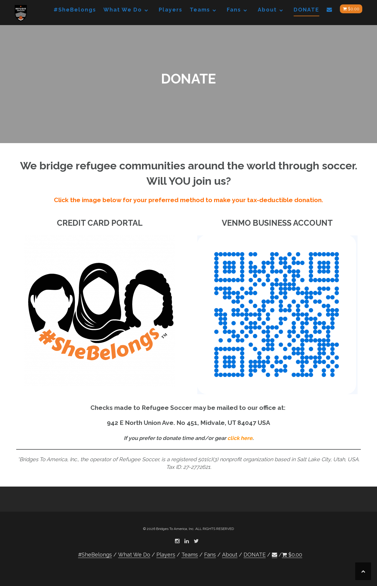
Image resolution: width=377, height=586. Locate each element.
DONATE (306, 9)
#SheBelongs (75, 9)
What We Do (122, 9)
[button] (330, 11)
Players (170, 9)
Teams (200, 9)
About (267, 9)
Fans (234, 9)
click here (239, 438)
